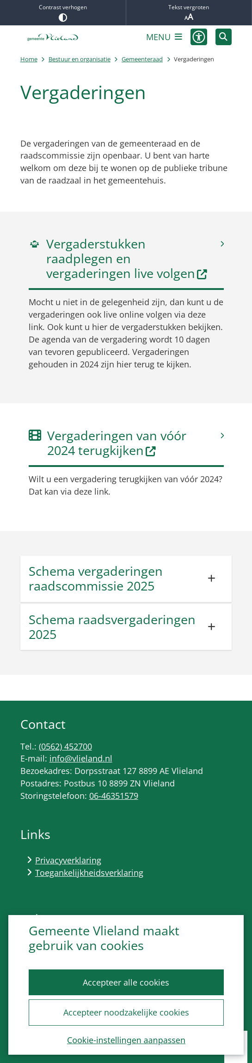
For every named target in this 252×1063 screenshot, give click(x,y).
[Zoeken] (223, 36)
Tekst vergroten (189, 12)
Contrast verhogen (63, 12)
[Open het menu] (164, 36)
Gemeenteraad (142, 59)
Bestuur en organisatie (80, 59)
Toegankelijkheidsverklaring (89, 872)
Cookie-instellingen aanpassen (126, 1039)
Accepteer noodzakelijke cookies (126, 1012)
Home (28, 59)
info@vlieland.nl (80, 758)
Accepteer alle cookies (126, 982)
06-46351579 (113, 795)
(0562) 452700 (65, 746)
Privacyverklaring (68, 860)
